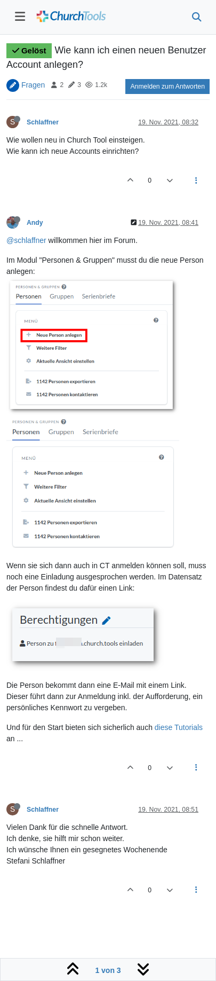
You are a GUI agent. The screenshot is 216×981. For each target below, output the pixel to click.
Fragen (33, 84)
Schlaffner (43, 122)
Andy (35, 222)
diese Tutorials (179, 727)
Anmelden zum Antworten (167, 86)
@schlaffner (26, 240)
